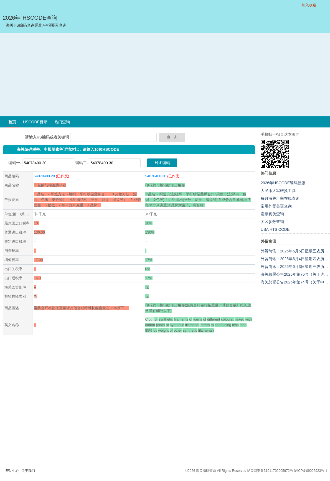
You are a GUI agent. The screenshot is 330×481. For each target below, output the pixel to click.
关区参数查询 (272, 221)
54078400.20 (44, 176)
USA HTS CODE (275, 229)
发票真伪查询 (272, 214)
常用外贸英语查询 (276, 206)
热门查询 (62, 122)
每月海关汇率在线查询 (280, 198)
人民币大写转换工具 (278, 190)
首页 (12, 122)
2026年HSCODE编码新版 (283, 183)
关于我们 (28, 471)
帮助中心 (12, 471)
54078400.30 (155, 176)
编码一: (14, 162)
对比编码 (162, 162)
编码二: (81, 162)
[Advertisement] (165, 75)
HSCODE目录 (35, 122)
